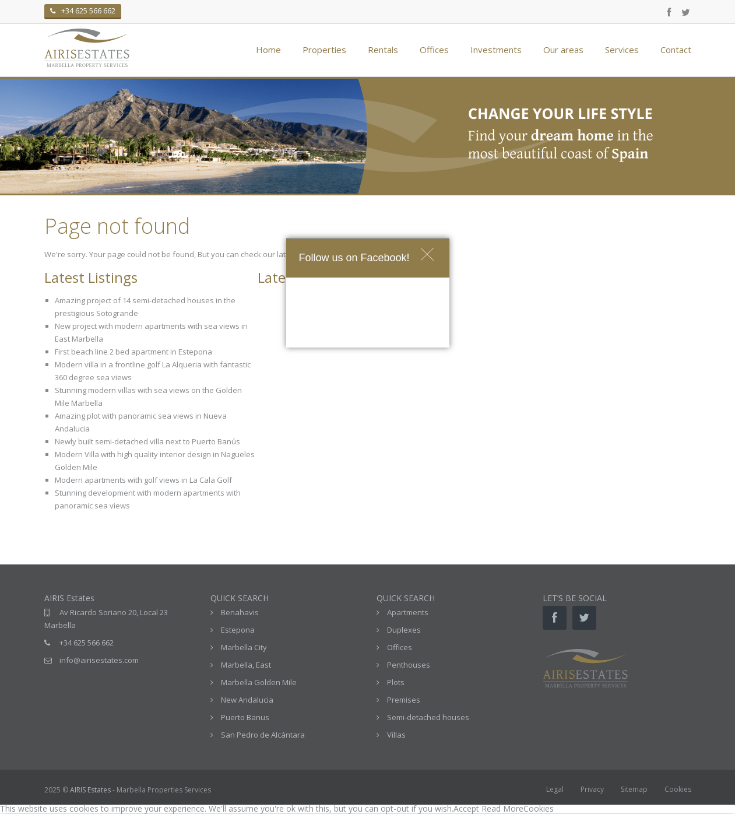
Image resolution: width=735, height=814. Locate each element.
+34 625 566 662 (86, 642)
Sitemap (634, 789)
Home (268, 49)
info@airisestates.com (99, 660)
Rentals (383, 49)
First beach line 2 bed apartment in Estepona (133, 351)
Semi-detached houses (428, 717)
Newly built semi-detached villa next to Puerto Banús (147, 441)
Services (622, 49)
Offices (434, 49)
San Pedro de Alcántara (263, 734)
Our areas (563, 49)
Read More (502, 808)
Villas (396, 734)
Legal (555, 789)
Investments (496, 49)
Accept (466, 808)
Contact (675, 49)
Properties (324, 49)
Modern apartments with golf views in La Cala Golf (143, 480)
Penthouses (408, 664)
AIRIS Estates (90, 790)
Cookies (677, 789)
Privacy (592, 789)
